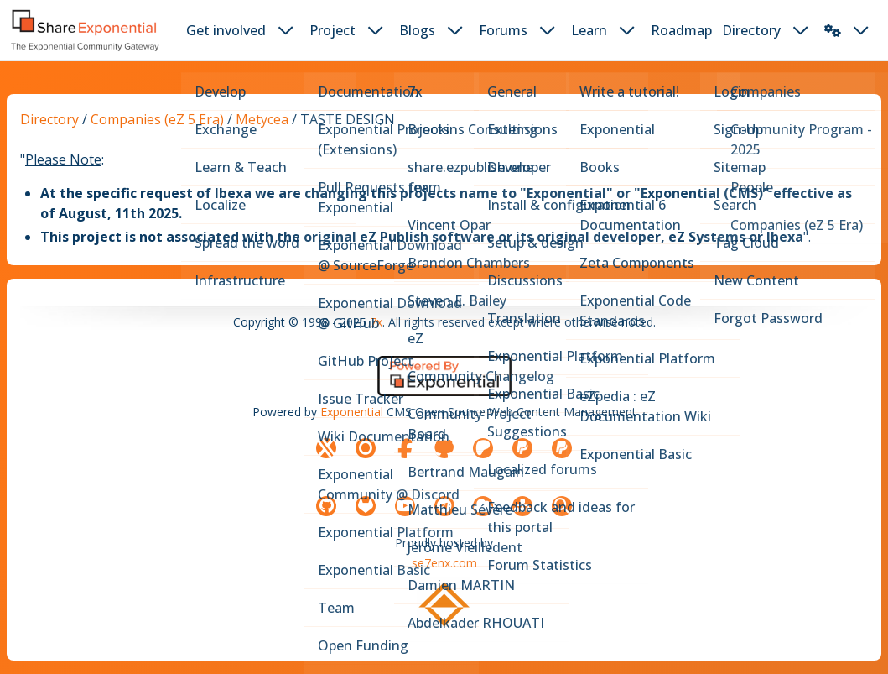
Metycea (262, 119)
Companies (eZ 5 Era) (157, 119)
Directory (49, 119)
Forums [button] (503, 30)
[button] (832, 30)
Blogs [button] (417, 30)
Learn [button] (589, 30)
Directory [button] (751, 30)
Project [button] (332, 30)
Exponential (351, 412)
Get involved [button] (226, 30)
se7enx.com (444, 563)
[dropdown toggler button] (286, 30)
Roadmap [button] (681, 30)
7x (376, 322)
